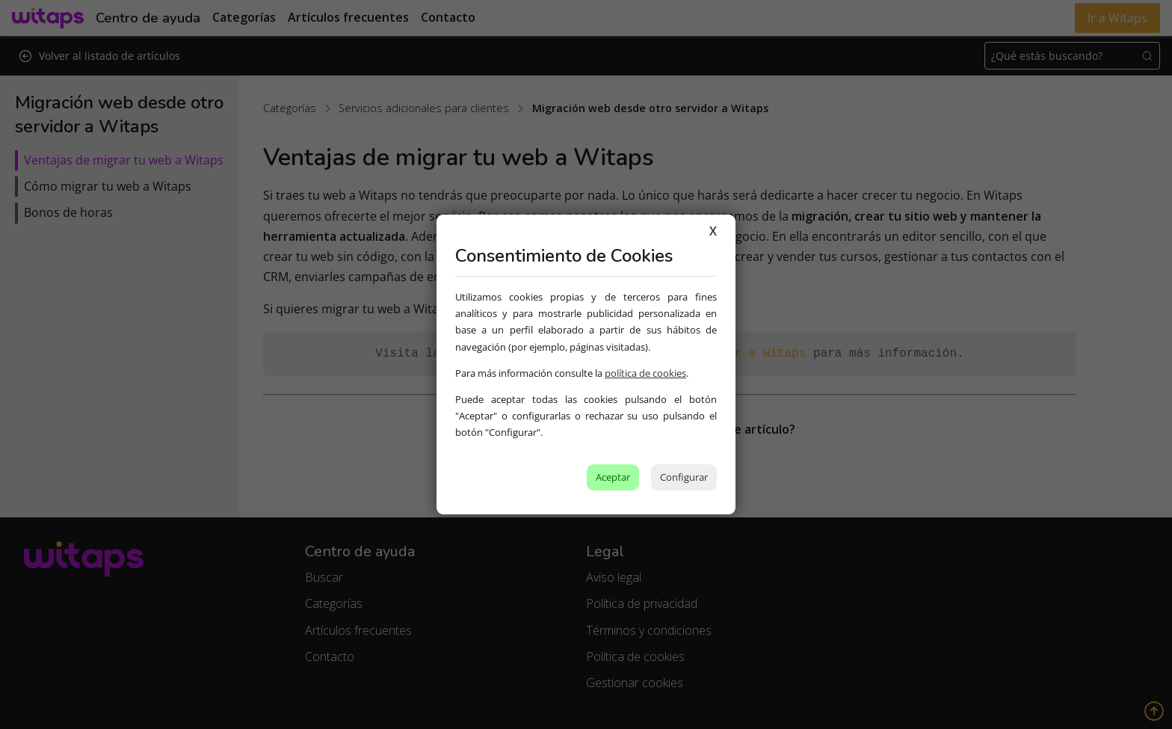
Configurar (684, 477)
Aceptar (613, 477)
